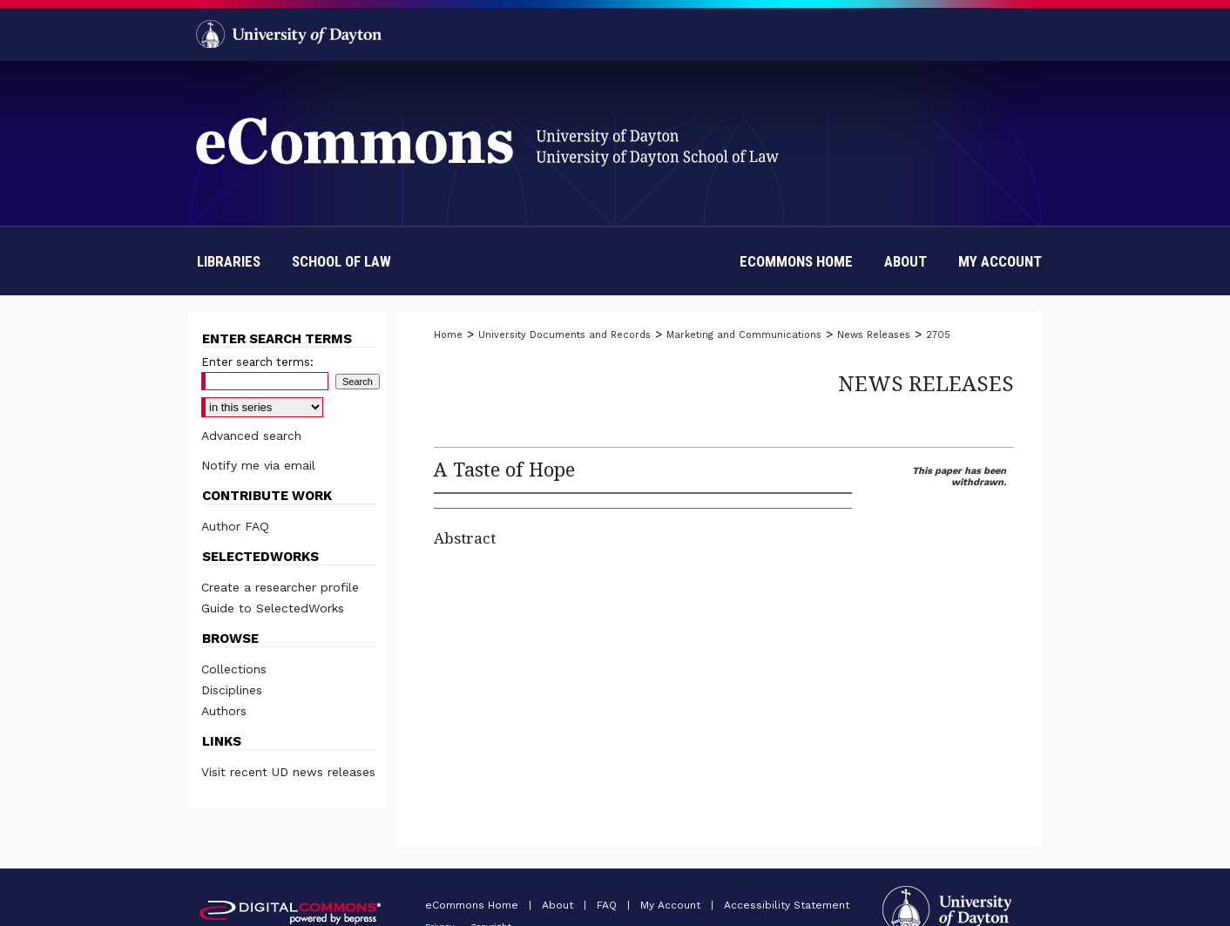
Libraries (228, 261)
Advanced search (251, 436)
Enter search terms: (257, 361)
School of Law (341, 261)
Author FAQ (235, 526)
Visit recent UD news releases (288, 772)
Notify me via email (258, 465)
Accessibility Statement (786, 905)
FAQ (608, 905)
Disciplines (231, 690)
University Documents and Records (564, 335)
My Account (672, 905)
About (559, 905)
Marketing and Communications (743, 335)
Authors (224, 711)
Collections (234, 669)
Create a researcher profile (280, 587)
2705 (938, 335)
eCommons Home (473, 905)
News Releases (873, 335)
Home (448, 335)
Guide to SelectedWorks (272, 608)
